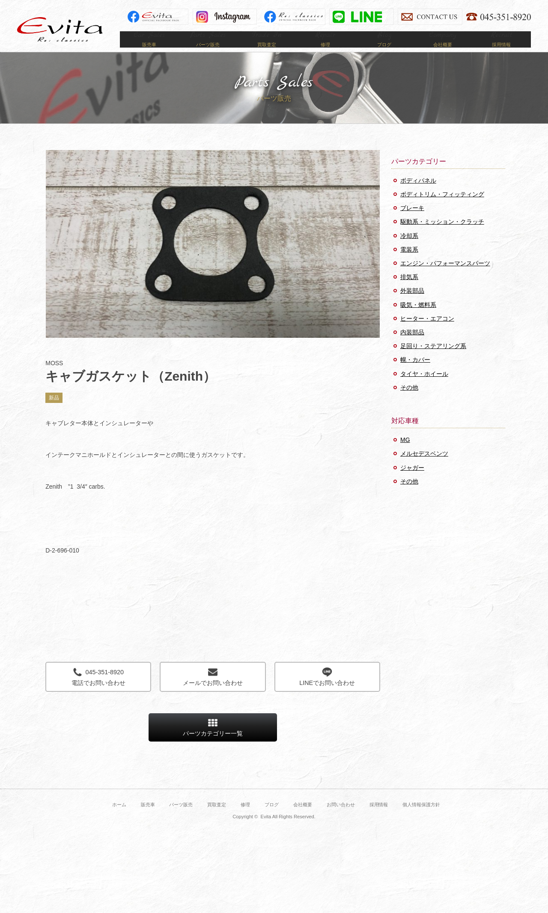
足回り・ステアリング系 (433, 358)
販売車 (148, 817)
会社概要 (302, 817)
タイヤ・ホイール (424, 386)
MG (405, 452)
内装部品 (412, 344)
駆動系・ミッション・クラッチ (442, 234)
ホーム (119, 817)
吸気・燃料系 (418, 317)
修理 (245, 817)
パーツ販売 (181, 817)
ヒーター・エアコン (427, 330)
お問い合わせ (341, 817)
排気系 (409, 289)
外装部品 (412, 303)
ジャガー (412, 480)
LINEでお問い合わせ (327, 689)
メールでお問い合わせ (213, 689)
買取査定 (216, 817)
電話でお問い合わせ (98, 689)
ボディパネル (418, 192)
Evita (60, 29)
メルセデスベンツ (424, 466)
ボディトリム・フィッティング (442, 206)
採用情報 (378, 817)
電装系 (409, 261)
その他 (409, 399)
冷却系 (409, 248)
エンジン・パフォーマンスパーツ (445, 275)
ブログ (272, 817)
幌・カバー (415, 372)
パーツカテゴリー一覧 (213, 740)
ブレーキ (412, 220)
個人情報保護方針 (421, 817)
